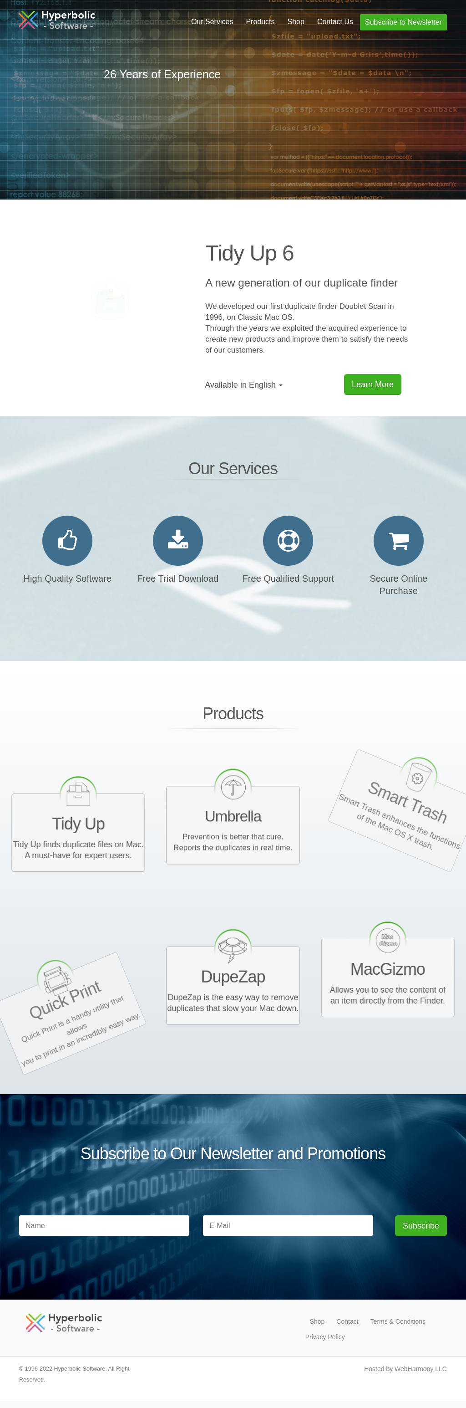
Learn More (373, 384)
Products (260, 22)
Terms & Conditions (397, 1321)
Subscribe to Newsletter (403, 22)
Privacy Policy (325, 1337)
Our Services (212, 22)
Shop (296, 22)
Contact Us (335, 22)
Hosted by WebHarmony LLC (405, 1368)
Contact (347, 1321)
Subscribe (421, 1225)
